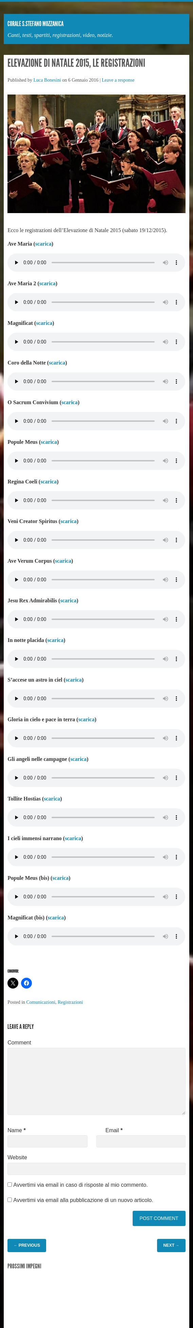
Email (114, 1130)
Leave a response (118, 80)
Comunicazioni (41, 1002)
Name (16, 1130)
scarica (43, 244)
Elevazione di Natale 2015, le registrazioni (76, 63)
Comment (19, 1042)
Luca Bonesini (47, 80)
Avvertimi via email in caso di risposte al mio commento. (80, 1185)
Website (17, 1157)
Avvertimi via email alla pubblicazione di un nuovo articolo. (83, 1200)
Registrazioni (70, 1002)
